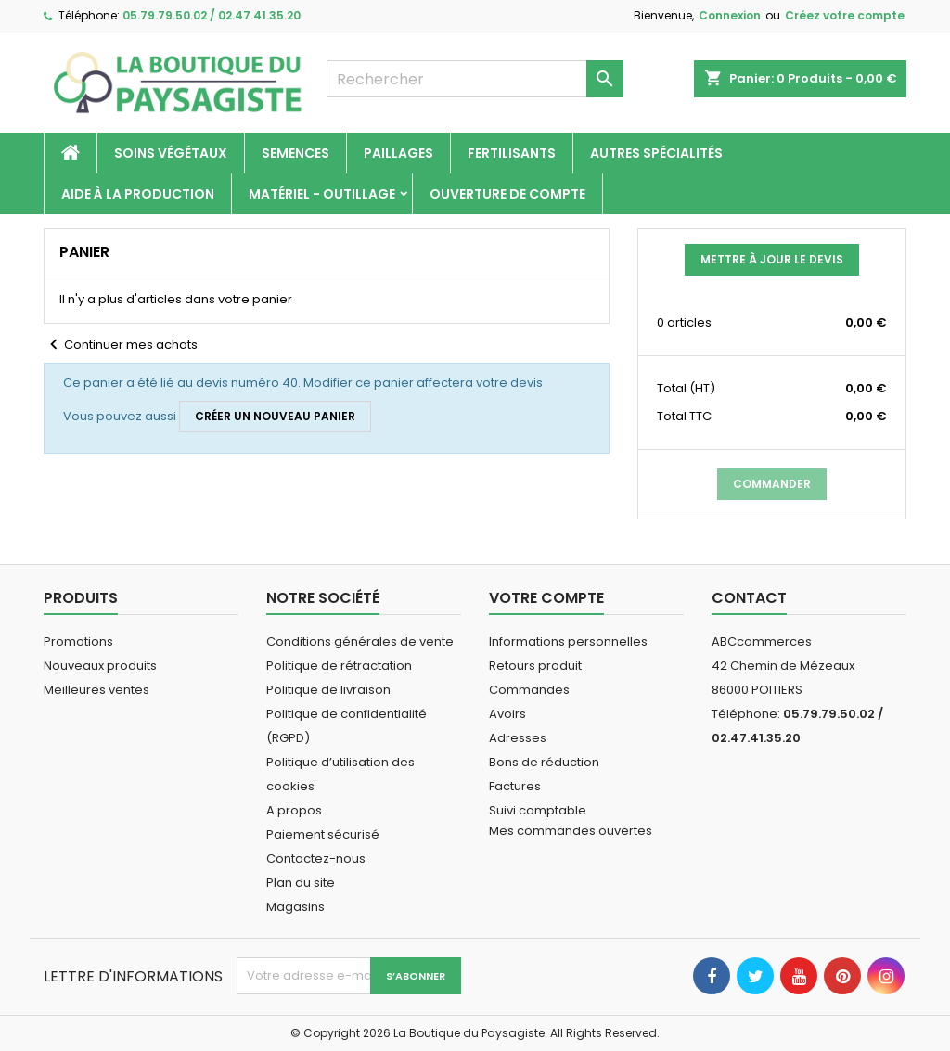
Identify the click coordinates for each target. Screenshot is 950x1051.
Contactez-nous (316, 858)
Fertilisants (512, 153)
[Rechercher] (475, 78)
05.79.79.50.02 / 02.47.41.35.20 (211, 15)
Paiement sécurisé (322, 834)
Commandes (529, 690)
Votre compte (546, 598)
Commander (772, 484)
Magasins (295, 907)
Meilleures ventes (96, 690)
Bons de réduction (544, 762)
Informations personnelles (568, 641)
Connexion (730, 15)
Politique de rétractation (339, 665)
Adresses (517, 738)
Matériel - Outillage (322, 194)
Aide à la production (137, 194)
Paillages (398, 153)
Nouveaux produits (100, 665)
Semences (295, 153)
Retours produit (535, 665)
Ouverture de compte (507, 194)
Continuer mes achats (121, 345)
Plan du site (300, 882)
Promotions (78, 641)
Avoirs (507, 714)
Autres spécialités (656, 153)
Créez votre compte (845, 15)
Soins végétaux (170, 153)
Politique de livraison (328, 690)
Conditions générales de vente (360, 641)
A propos (294, 810)
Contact (749, 598)
